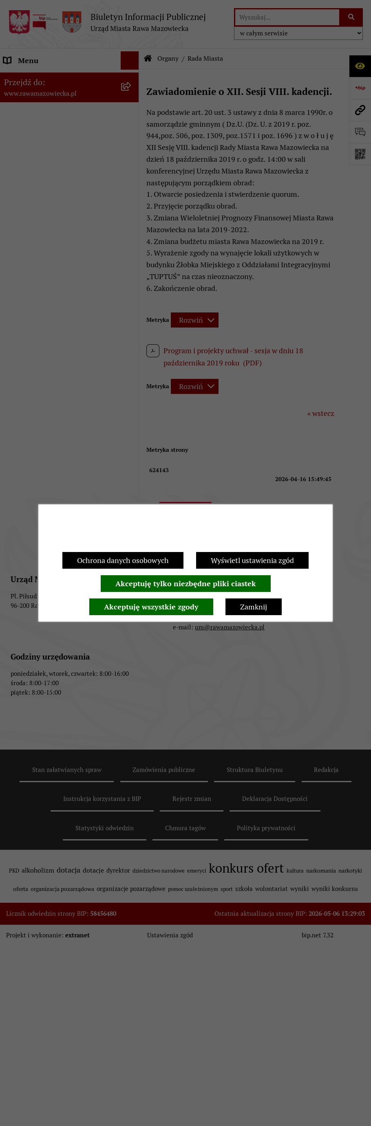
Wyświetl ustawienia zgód (252, 560)
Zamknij (253, 606)
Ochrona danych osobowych (123, 560)
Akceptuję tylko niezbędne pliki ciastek (185, 583)
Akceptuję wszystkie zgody (151, 606)
